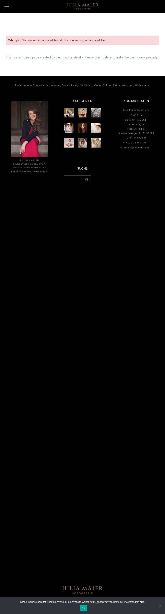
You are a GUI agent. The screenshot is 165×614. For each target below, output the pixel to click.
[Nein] (160, 606)
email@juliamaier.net (136, 147)
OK (83, 608)
